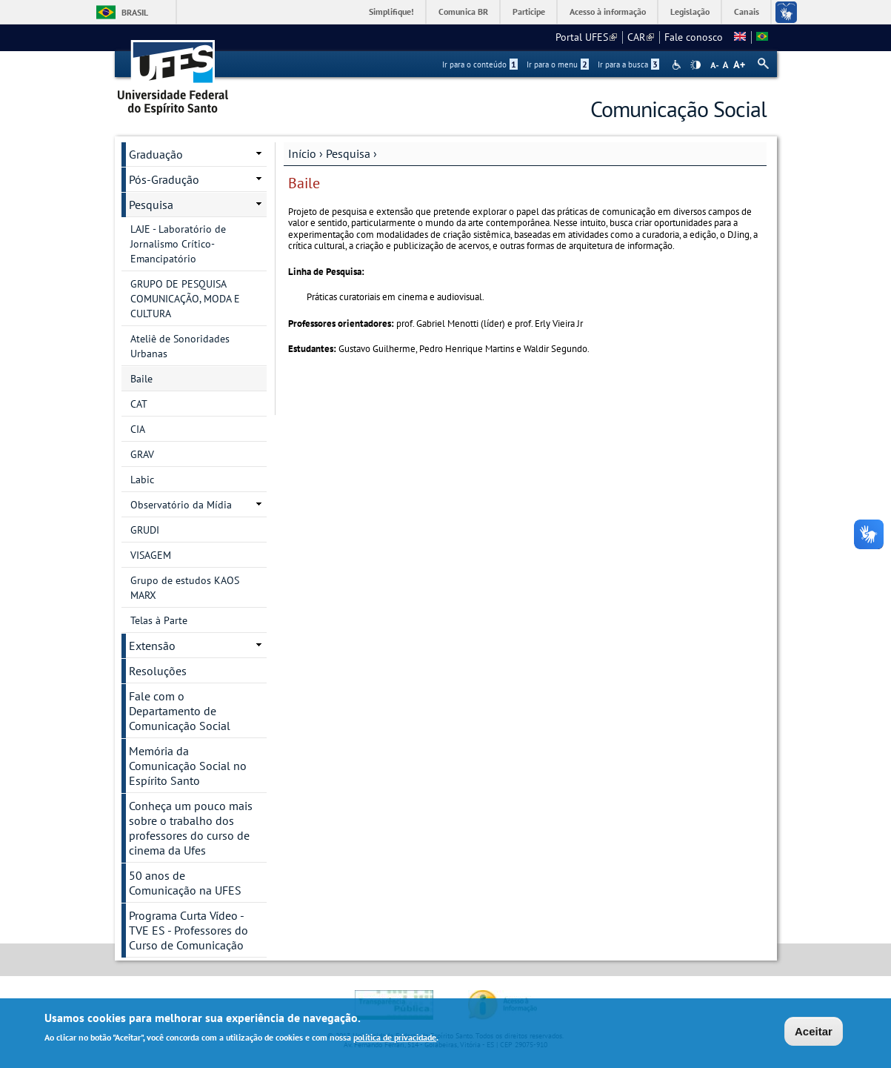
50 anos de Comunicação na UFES (185, 883)
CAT (138, 404)
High (695, 65)
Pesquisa (348, 153)
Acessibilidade (678, 65)
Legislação (690, 11)
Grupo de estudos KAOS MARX (184, 588)
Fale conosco (693, 37)
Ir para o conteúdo (480, 64)
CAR (640, 37)
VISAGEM (150, 555)
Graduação (156, 154)
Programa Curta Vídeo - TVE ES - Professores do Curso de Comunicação (188, 930)
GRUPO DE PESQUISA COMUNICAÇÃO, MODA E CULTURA (185, 298)
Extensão (152, 645)
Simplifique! (391, 11)
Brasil (134, 12)
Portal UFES (586, 37)
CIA (137, 429)
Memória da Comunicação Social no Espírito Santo (188, 765)
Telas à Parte (158, 620)
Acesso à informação (608, 11)
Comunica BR (463, 11)
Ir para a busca (628, 64)
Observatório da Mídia (181, 504)
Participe (529, 11)
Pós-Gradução (164, 179)
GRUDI (144, 530)
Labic (142, 479)
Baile (141, 378)
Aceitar (813, 1032)
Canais (746, 11)
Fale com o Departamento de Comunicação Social (179, 711)
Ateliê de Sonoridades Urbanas (180, 346)
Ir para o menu (558, 64)
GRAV (142, 454)
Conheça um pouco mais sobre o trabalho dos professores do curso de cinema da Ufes (191, 828)
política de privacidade (394, 1039)
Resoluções (158, 670)
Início (302, 153)
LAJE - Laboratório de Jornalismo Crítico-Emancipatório (178, 243)
